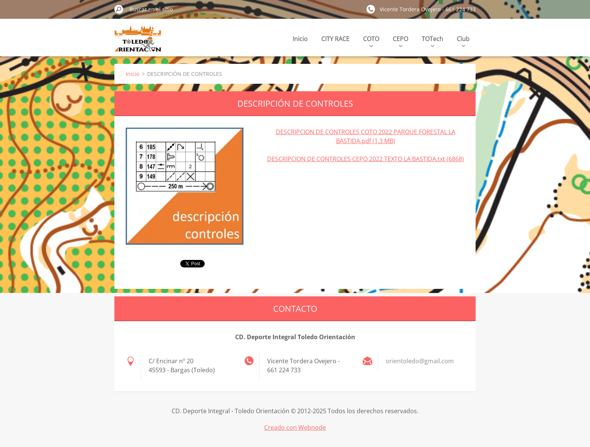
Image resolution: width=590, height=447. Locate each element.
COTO (371, 41)
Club (463, 41)
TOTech (432, 41)
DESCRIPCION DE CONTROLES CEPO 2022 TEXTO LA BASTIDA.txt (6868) (365, 159)
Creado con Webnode (295, 427)
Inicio (300, 39)
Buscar (118, 9)
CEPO (400, 41)
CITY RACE (335, 39)
